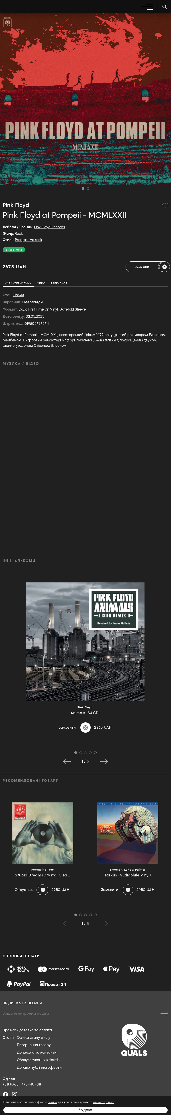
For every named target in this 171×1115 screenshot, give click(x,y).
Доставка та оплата (34, 1030)
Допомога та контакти (37, 1052)
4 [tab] (90, 752)
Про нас (10, 1030)
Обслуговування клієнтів (38, 1060)
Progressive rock (28, 240)
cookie (52, 1102)
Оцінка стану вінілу (33, 1037)
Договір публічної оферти (39, 1067)
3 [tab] (85, 752)
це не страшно (103, 1102)
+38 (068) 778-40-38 (22, 1084)
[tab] (18, 284)
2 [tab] (88, 188)
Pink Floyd (16, 205)
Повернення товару (34, 1045)
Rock (19, 233)
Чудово (85, 1110)
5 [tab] (95, 752)
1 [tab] (83, 188)
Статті (8, 1037)
